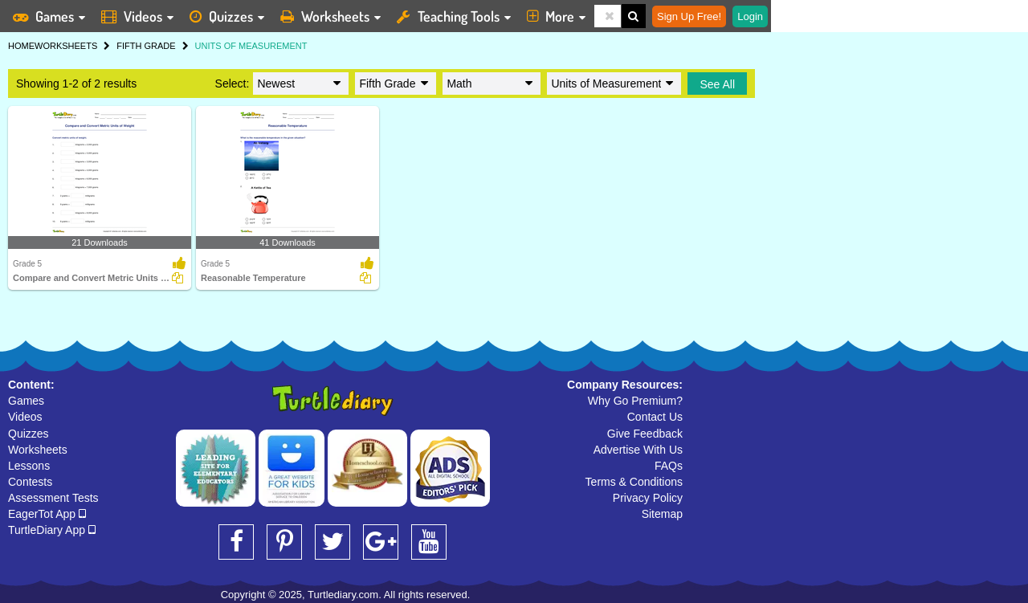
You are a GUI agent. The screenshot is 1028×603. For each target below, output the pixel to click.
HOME (21, 46)
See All (717, 84)
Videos (25, 416)
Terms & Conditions (634, 481)
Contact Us (655, 416)
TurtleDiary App (52, 530)
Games (26, 400)
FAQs (669, 465)
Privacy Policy (648, 497)
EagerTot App (47, 513)
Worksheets (37, 449)
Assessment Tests (53, 497)
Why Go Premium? (635, 400)
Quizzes (28, 433)
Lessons (29, 465)
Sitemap (662, 513)
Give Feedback (645, 433)
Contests (30, 481)
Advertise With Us (638, 449)
